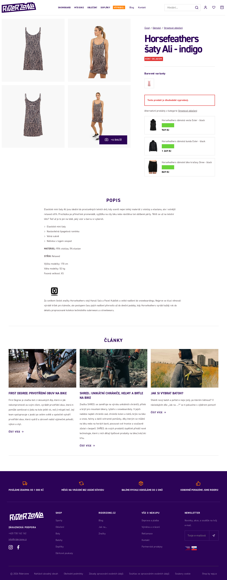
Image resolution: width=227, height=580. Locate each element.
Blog (131, 7)
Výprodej (119, 7)
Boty (58, 532)
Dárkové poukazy (64, 551)
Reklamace (147, 532)
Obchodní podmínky (73, 572)
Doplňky (105, 7)
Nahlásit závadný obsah (46, 572)
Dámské (157, 28)
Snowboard (64, 7)
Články (113, 337)
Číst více (14, 430)
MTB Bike (79, 7)
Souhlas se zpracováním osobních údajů (149, 572)
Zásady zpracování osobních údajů (106, 572)
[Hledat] (197, 7)
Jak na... (103, 525)
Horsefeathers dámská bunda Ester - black (183, 141)
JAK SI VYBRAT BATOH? (167, 392)
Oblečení (92, 7)
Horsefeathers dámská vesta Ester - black (183, 120)
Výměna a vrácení (151, 525)
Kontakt (142, 7)
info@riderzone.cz (18, 538)
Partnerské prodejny (152, 545)
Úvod (147, 28)
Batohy (59, 538)
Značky (102, 532)
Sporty (59, 519)
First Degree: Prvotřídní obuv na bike (38, 392)
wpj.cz (214, 572)
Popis (113, 198)
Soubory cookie (183, 572)
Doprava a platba (150, 519)
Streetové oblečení (173, 28)
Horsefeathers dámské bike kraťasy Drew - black (187, 162)
